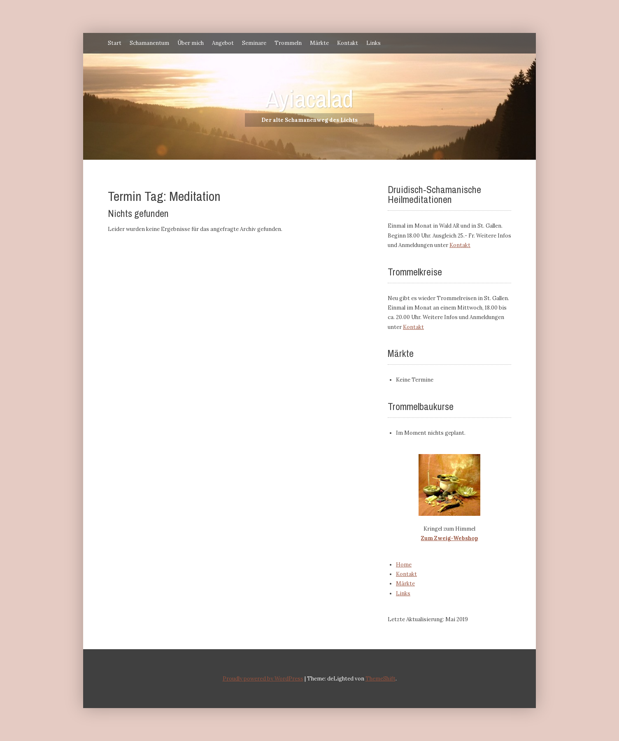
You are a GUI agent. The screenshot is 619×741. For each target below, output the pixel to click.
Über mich (190, 43)
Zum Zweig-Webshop (449, 538)
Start (114, 43)
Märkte (319, 43)
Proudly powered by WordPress (263, 678)
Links (373, 43)
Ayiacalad (309, 98)
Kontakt (347, 43)
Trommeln (288, 43)
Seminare (254, 43)
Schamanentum (149, 43)
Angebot (223, 43)
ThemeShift (380, 678)
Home (404, 564)
